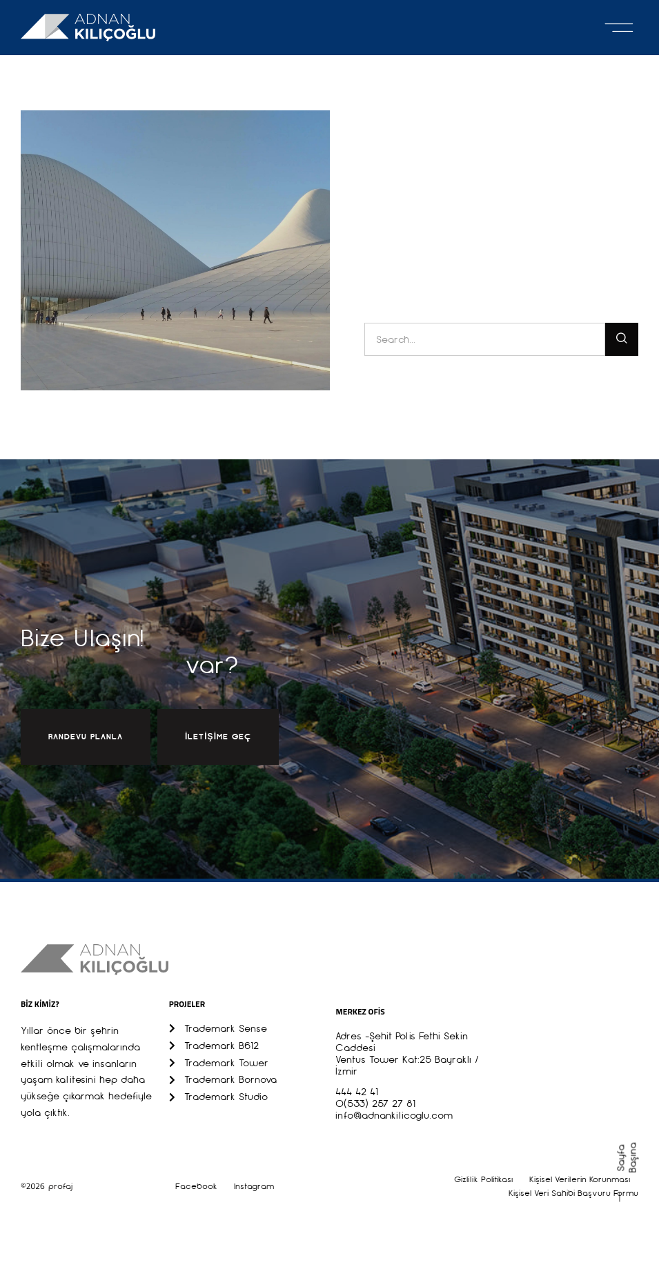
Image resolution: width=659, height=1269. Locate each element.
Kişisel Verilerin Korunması (579, 1179)
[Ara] (621, 339)
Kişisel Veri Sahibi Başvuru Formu (573, 1193)
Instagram (254, 1186)
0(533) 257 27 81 (375, 1103)
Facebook (196, 1186)
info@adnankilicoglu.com (394, 1115)
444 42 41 (356, 1092)
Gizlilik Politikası (483, 1179)
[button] (619, 27)
